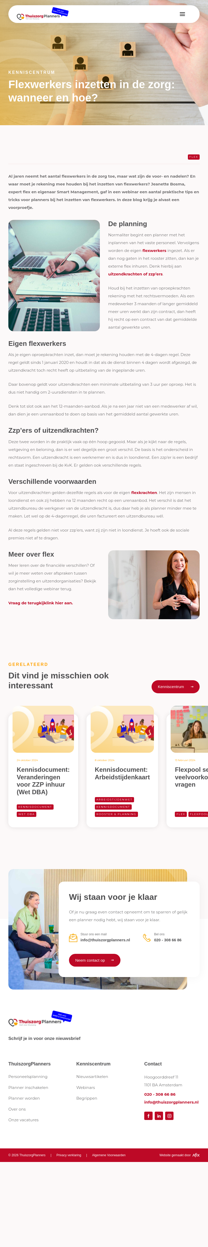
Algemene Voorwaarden (108, 1155)
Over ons (17, 1109)
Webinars (85, 1087)
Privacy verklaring (68, 1155)
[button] (182, 14)
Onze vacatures (23, 1119)
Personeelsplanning (28, 1076)
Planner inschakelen (28, 1087)
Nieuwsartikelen (92, 1076)
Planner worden (24, 1098)
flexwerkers (154, 250)
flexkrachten (144, 492)
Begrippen (86, 1098)
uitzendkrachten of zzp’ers (135, 274)
